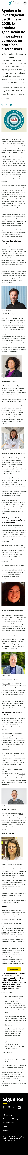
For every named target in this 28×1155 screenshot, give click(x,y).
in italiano (20, 94)
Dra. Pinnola (4, 873)
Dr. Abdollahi (6, 318)
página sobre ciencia (10, 989)
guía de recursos (6, 1072)
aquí (22, 941)
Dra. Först (6, 386)
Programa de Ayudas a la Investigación (14, 157)
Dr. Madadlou (6, 683)
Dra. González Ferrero (9, 458)
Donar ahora (14, 969)
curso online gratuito (20, 1065)
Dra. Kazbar (6, 615)
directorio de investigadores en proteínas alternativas (15, 1031)
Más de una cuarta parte (16, 192)
